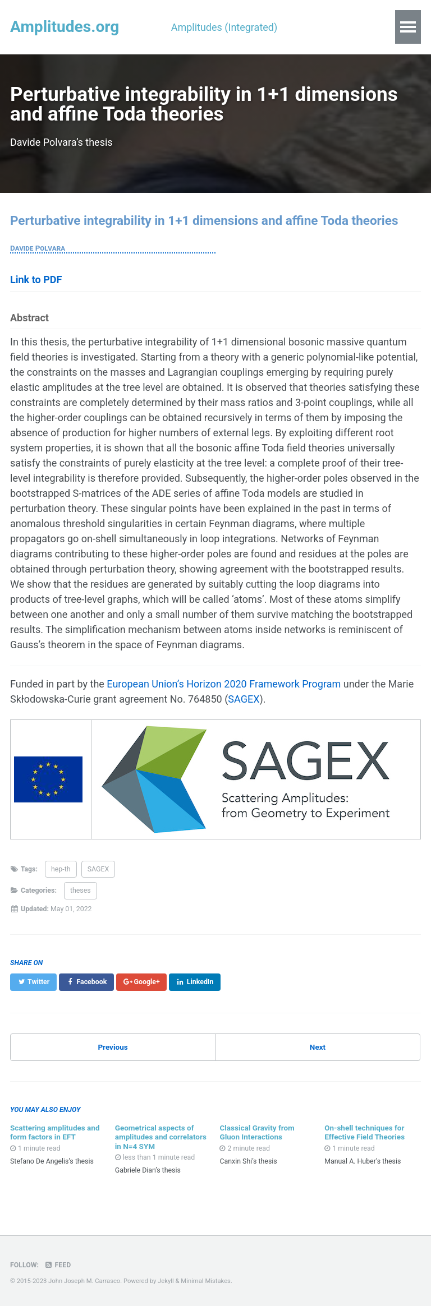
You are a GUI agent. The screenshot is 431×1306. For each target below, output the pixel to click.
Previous (112, 1046)
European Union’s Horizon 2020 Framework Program (224, 684)
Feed (57, 1265)
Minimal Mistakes (206, 1281)
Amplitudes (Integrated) (224, 27)
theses (80, 890)
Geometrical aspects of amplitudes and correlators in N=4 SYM (161, 1136)
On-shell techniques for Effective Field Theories (364, 1132)
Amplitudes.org (64, 26)
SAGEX (243, 699)
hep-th (61, 869)
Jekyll (166, 1281)
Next (317, 1046)
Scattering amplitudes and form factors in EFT (55, 1132)
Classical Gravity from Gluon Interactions (256, 1132)
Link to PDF (36, 279)
